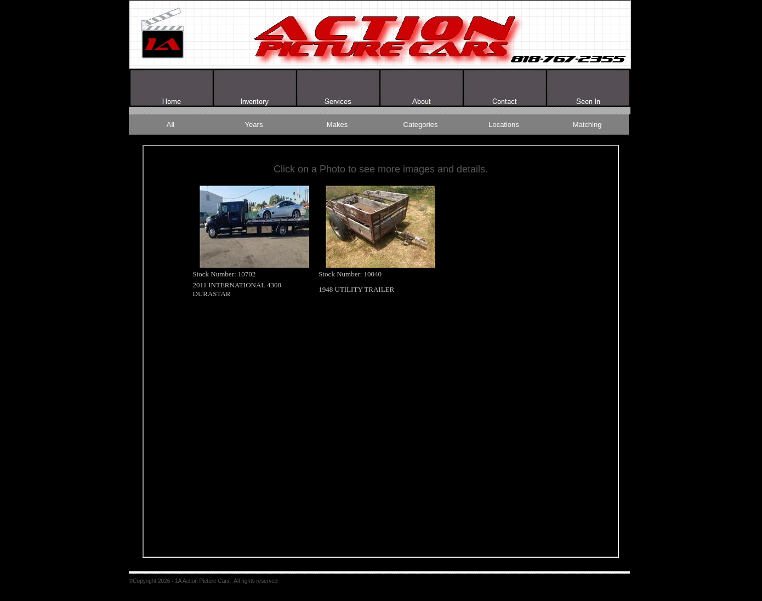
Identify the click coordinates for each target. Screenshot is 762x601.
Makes (337, 124)
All (170, 124)
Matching (587, 124)
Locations (503, 124)
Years (254, 124)
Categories (420, 124)
